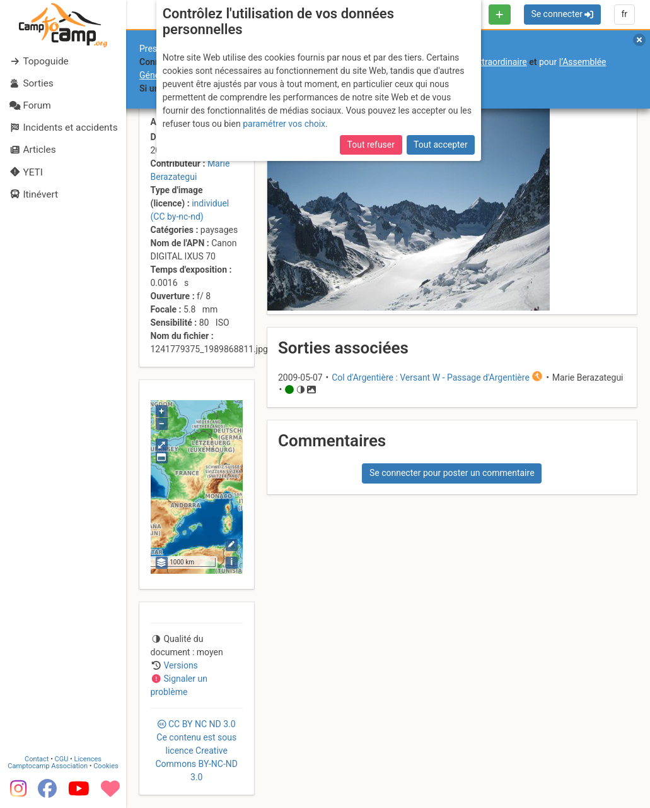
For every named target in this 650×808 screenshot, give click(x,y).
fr (624, 14)
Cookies (105, 766)
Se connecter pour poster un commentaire (452, 473)
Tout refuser (371, 145)
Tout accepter (441, 145)
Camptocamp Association (48, 766)
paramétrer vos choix (284, 124)
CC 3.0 (197, 750)
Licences (88, 759)
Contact (37, 759)
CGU (62, 759)
